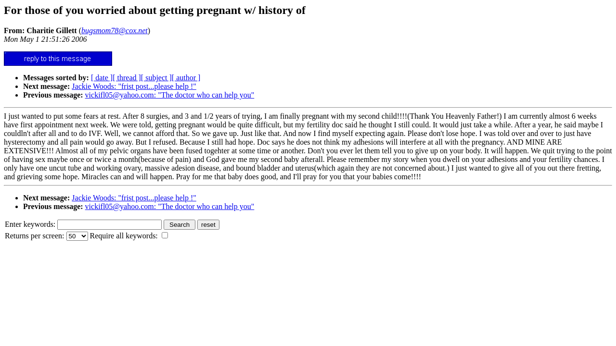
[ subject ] (156, 78)
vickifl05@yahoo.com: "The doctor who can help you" (170, 95)
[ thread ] (127, 78)
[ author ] (186, 78)
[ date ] (102, 78)
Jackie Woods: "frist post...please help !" (134, 86)
